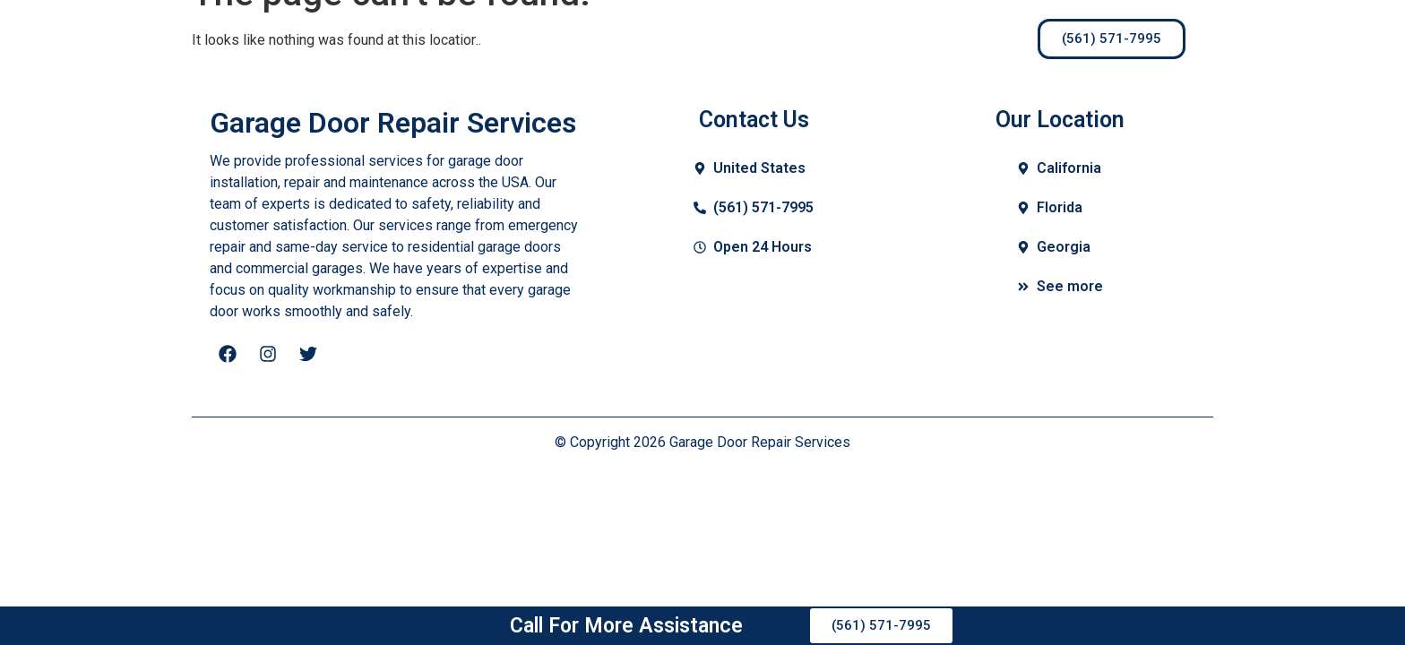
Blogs (679, 38)
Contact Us (778, 38)
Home (497, 38)
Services (588, 38)
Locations (893, 38)
